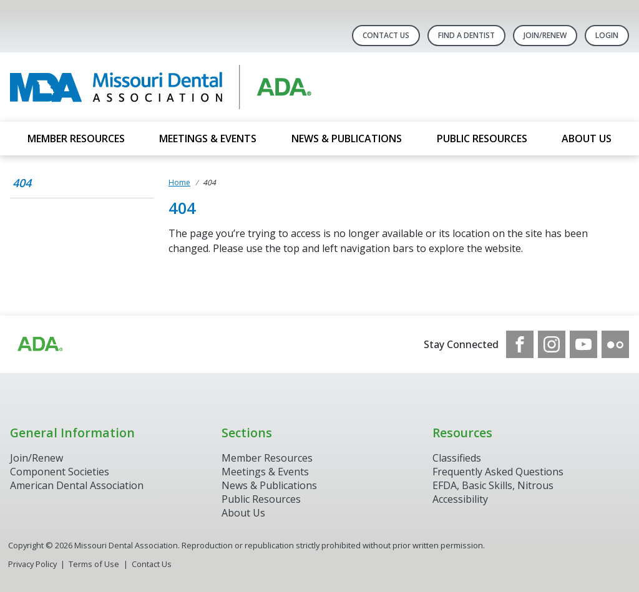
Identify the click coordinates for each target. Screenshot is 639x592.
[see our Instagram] (551, 344)
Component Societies (59, 471)
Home (179, 182)
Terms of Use (94, 564)
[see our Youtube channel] (583, 344)
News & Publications (346, 138)
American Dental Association (77, 485)
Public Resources (482, 138)
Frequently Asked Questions (497, 471)
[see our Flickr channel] (615, 344)
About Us (587, 138)
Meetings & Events (207, 138)
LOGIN (606, 35)
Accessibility (460, 499)
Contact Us (386, 35)
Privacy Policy (32, 564)
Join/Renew (545, 35)
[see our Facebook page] (520, 344)
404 (21, 182)
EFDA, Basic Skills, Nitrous (493, 485)
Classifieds (456, 458)
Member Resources (76, 138)
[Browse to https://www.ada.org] (39, 344)
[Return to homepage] (171, 87)
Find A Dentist (466, 35)
